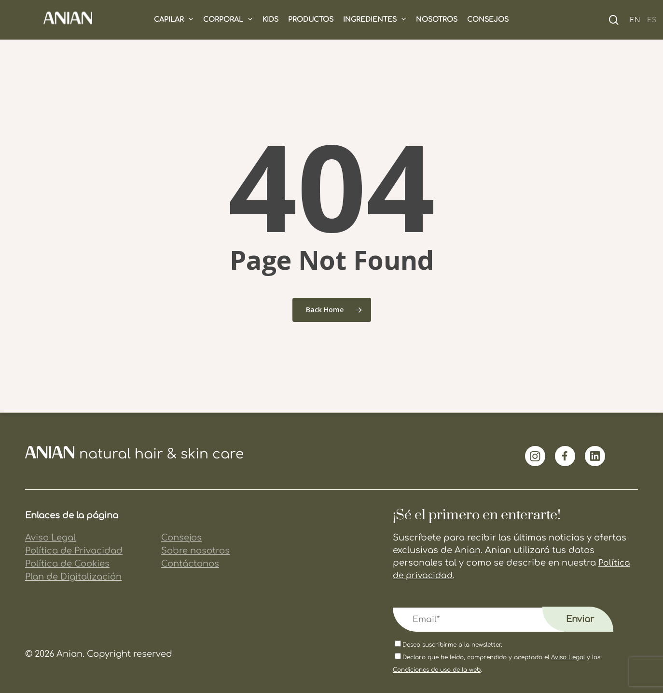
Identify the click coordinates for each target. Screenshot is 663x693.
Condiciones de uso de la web (437, 669)
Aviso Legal (568, 657)
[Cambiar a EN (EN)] (631, 19)
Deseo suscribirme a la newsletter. (448, 644)
